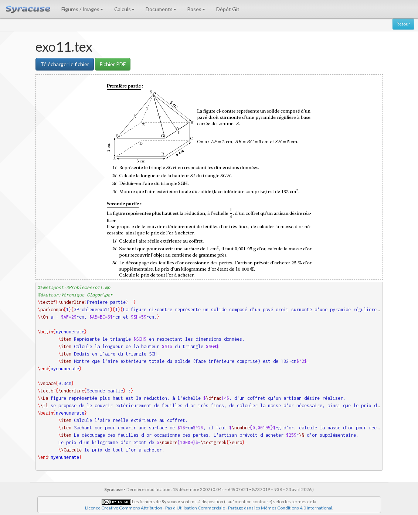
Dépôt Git (227, 9)
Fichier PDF (113, 64)
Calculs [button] (124, 9)
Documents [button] (161, 9)
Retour (403, 24)
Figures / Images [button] (82, 9)
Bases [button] (196, 9)
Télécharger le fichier (64, 64)
